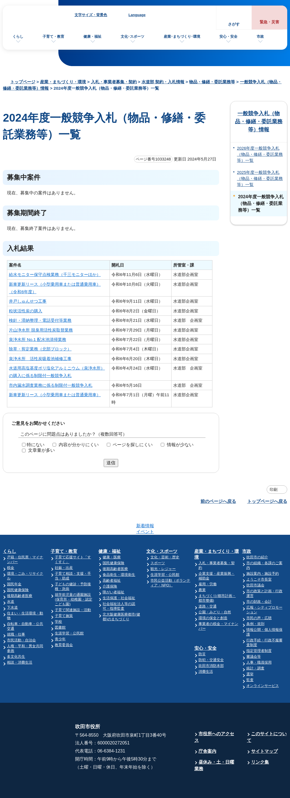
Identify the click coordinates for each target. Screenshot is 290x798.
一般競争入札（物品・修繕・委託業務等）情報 (258, 121)
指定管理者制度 (259, 629)
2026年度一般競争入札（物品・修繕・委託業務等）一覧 (260, 154)
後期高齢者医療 (19, 574)
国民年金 (14, 562)
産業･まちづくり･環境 (182, 36)
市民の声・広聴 (259, 596)
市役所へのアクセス (214, 715)
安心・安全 (228, 36)
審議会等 (253, 635)
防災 (202, 632)
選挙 (250, 652)
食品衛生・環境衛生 (119, 553)
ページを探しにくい (133, 444)
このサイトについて (267, 715)
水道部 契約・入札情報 (163, 81)
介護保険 (110, 565)
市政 (260, 36)
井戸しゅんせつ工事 (27, 301)
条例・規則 (255, 602)
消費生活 (206, 650)
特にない (35, 444)
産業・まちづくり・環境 (63, 81)
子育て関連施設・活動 (73, 588)
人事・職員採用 (259, 641)
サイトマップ (264, 729)
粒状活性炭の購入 (25, 310)
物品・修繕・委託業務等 (212, 81)
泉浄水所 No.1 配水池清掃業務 (37, 339)
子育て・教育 (53, 36)
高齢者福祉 (112, 559)
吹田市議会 (255, 563)
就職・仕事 (16, 613)
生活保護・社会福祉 (119, 576)
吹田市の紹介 (257, 535)
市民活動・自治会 (21, 618)
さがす (234, 24)
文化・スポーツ (161, 529)
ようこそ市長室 (259, 558)
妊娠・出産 (64, 546)
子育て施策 (64, 594)
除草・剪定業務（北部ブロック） (40, 349)
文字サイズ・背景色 (91, 15)
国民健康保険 (18, 568)
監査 (250, 658)
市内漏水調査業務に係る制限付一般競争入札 (50, 385)
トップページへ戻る (267, 501)
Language (136, 15)
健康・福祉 (92, 36)
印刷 (273, 489)
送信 (110, 462)
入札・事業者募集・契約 (114, 81)
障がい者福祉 (113, 570)
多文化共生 (16, 635)
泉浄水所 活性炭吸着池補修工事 (40, 358)
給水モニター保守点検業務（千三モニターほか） (55, 274)
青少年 (60, 617)
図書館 (60, 606)
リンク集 (260, 740)
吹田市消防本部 (211, 644)
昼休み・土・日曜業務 (214, 743)
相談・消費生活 (19, 641)
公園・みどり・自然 (215, 590)
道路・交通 (208, 585)
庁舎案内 (207, 729)
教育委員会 (64, 623)
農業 (202, 568)
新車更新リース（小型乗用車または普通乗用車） (55, 394)
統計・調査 (255, 646)
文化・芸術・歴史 (164, 535)
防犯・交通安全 (211, 638)
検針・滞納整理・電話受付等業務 (40, 320)
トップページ (22, 81)
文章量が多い (41, 450)
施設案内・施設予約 (262, 552)
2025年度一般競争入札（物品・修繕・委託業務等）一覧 (260, 178)
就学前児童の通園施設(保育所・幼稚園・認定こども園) (73, 577)
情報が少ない (180, 444)
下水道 (12, 586)
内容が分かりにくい (79, 444)
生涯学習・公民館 (69, 611)
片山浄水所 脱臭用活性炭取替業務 (41, 329)
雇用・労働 (208, 562)
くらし (18, 36)
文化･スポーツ (132, 36)
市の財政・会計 (259, 580)
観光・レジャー (163, 547)
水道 (10, 580)
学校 (58, 600)
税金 (10, 546)
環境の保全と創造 (213, 596)
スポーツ (157, 541)
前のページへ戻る (218, 501)
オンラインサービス (262, 664)
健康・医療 (112, 535)
